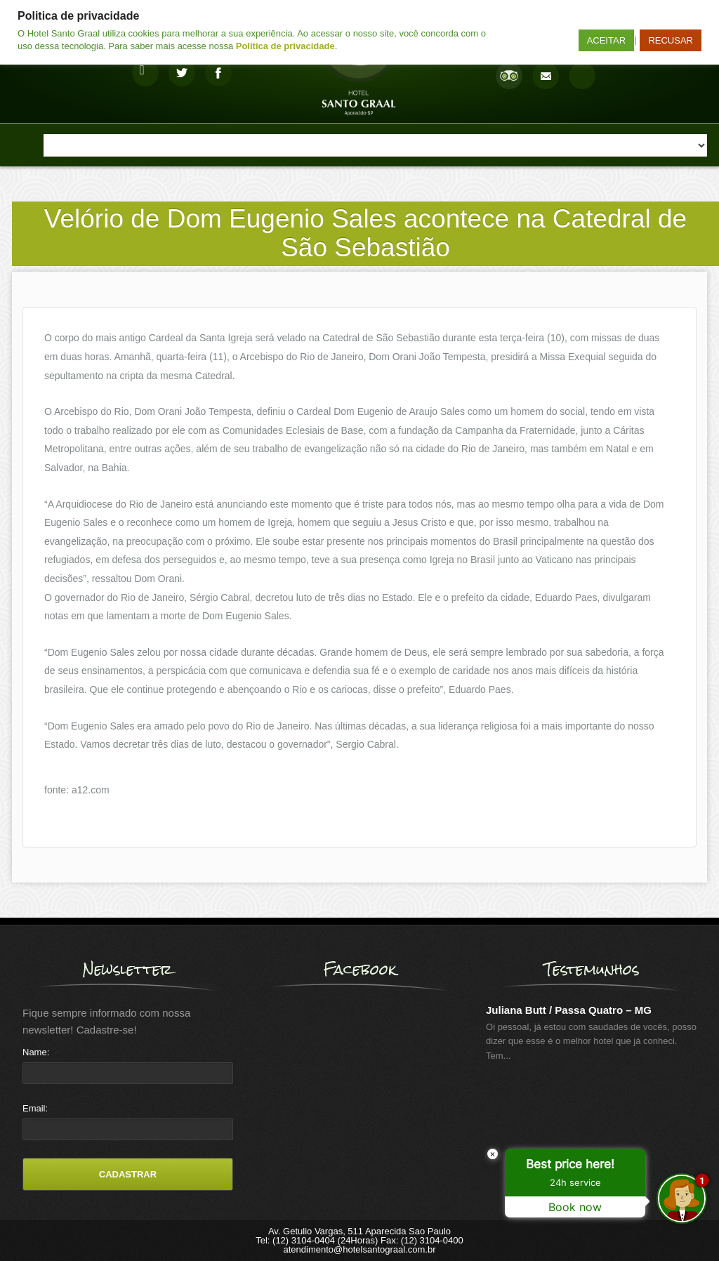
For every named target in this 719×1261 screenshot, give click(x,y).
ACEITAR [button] (606, 40)
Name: (35, 1052)
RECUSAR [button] (670, 40)
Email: (35, 1108)
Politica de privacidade (285, 46)
